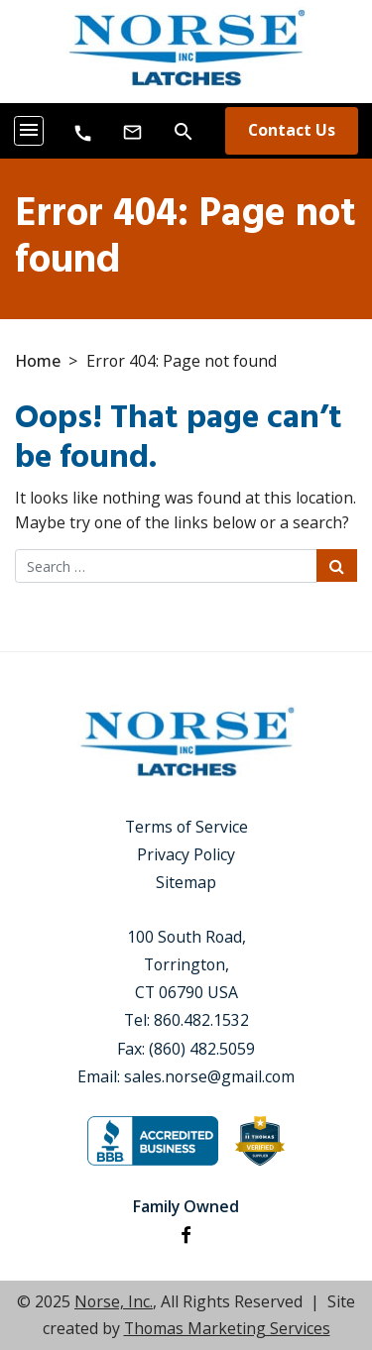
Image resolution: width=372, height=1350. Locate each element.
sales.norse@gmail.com (209, 1076)
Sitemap (186, 882)
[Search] (183, 130)
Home (38, 361)
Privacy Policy (186, 854)
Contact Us (291, 130)
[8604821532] (82, 132)
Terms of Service (186, 827)
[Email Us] (132, 131)
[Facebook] (186, 1234)
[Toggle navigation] (29, 131)
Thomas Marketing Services (227, 1328)
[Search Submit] (336, 565)
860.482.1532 (201, 1020)
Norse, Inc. (113, 1301)
